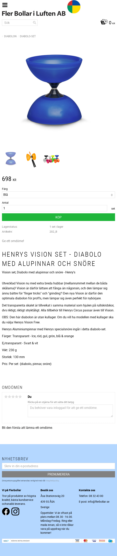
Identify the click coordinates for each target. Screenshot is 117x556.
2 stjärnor (9, 396)
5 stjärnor (20, 396)
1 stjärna (6, 396)
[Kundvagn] (58, 23)
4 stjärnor (16, 396)
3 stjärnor (13, 396)
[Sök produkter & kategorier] (20, 22)
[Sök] (35, 23)
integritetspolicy (52, 480)
